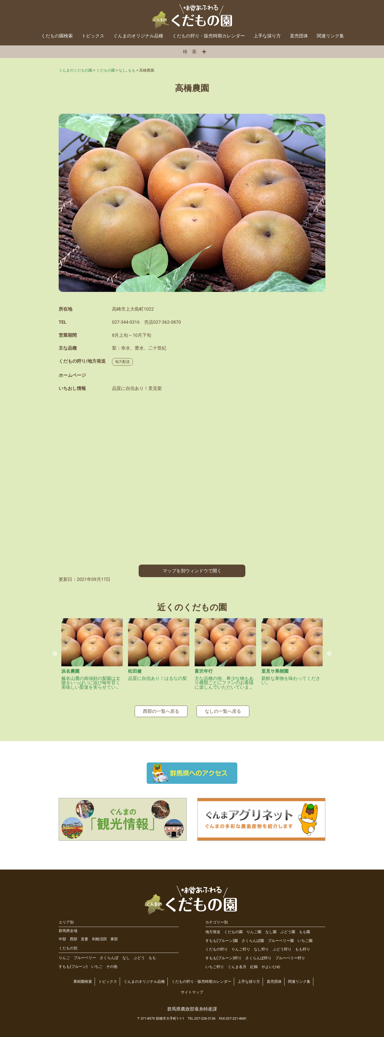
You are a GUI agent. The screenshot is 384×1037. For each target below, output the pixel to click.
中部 (62, 939)
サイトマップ (192, 992)
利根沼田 (99, 939)
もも (152, 958)
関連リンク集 (330, 35)
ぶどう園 (287, 932)
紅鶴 (254, 967)
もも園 (304, 932)
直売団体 (299, 35)
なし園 (271, 932)
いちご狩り (214, 967)
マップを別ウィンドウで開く (192, 570)
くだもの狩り (216, 949)
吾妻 (84, 939)
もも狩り (302, 949)
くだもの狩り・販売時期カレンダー (208, 35)
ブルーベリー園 (281, 940)
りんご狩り (240, 949)
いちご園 (305, 940)
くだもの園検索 (57, 35)
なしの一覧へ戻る (223, 711)
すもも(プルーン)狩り (223, 958)
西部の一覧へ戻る (161, 711)
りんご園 (253, 932)
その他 (111, 966)
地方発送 (212, 932)
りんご (64, 958)
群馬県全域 (68, 931)
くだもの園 (233, 932)
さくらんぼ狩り (258, 958)
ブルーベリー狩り (290, 958)
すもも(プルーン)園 (221, 940)
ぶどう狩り (282, 949)
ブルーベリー (85, 958)
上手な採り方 (267, 35)
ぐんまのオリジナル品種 (138, 35)
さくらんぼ (109, 958)
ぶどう (139, 958)
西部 (73, 939)
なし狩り (261, 949)
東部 (114, 939)
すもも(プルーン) (73, 966)
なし (126, 958)
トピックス (93, 35)
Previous (54, 653)
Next (329, 653)
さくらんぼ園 (253, 940)
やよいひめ (271, 967)
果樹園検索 (82, 981)
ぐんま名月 (237, 967)
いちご (96, 966)
